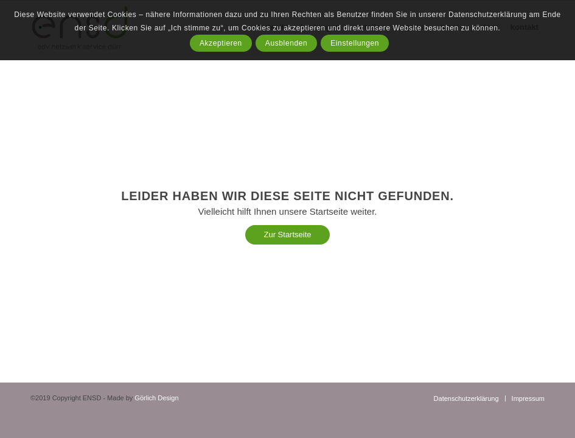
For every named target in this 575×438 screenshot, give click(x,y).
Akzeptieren (221, 43)
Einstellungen (354, 43)
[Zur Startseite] (287, 235)
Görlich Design (156, 397)
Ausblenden (286, 43)
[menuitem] (466, 398)
